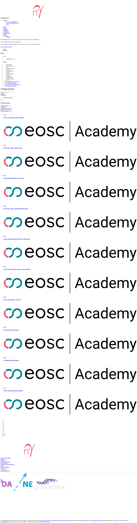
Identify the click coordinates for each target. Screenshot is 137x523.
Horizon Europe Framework (96, 520)
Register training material (6, 108)
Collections (6, 32)
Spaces (5, 34)
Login (7, 24)
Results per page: (5, 111)
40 (4, 435)
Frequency (3, 105)
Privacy (2, 465)
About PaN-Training (5, 461)
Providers (8, 37)
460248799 (46, 521)
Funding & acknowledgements (8, 464)
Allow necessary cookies (6, 46)
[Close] (1, 100)
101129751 (116, 520)
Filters (2, 93)
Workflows (6, 30)
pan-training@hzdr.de (6, 458)
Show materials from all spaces (11, 81)
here (26, 44)
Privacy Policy (7, 42)
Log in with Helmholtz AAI (12, 23)
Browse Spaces (4, 463)
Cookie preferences (5, 467)
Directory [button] (5, 35)
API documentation (5, 470)
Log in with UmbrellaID (11, 21)
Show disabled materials (9, 83)
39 (4, 433)
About (4, 26)
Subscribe (3, 95)
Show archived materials (9, 85)
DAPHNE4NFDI (4, 521)
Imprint (2, 459)
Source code (3, 469)
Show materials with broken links (12, 84)
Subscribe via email (7, 97)
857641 (82, 520)
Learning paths (6, 33)
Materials (5, 29)
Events (5, 28)
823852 (86, 520)
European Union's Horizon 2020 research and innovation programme (54, 520)
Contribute (3, 460)
